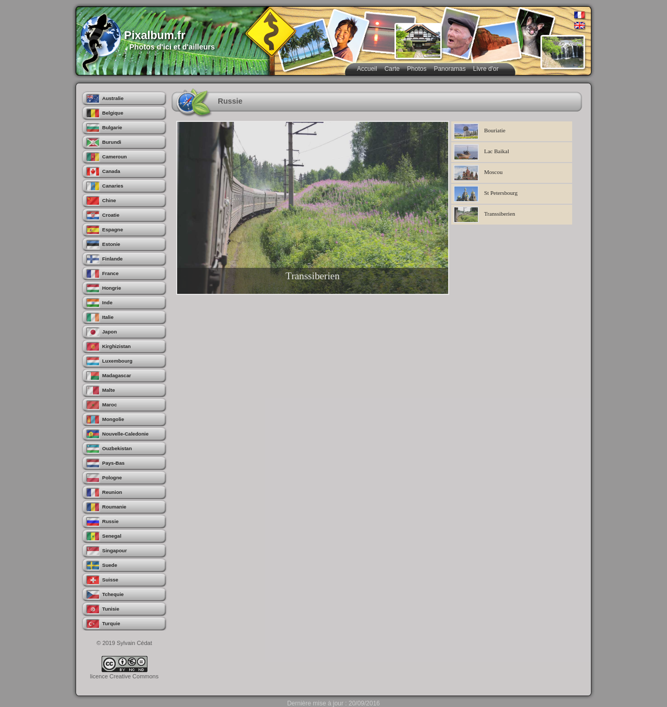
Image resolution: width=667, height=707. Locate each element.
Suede (109, 565)
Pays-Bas (113, 463)
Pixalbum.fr (155, 35)
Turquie (111, 623)
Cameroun (114, 156)
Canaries (112, 186)
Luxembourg (117, 361)
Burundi (111, 142)
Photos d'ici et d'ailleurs (172, 47)
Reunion (112, 492)
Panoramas (449, 68)
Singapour (114, 550)
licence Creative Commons (124, 676)
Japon (109, 331)
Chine (109, 200)
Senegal (111, 536)
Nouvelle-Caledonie (125, 434)
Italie (108, 317)
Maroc (109, 404)
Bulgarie (112, 127)
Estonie (111, 244)
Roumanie (114, 507)
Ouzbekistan (117, 448)
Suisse (110, 579)
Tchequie (112, 594)
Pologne (112, 477)
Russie (110, 521)
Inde (107, 302)
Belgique (112, 113)
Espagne (112, 229)
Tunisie (110, 609)
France (110, 273)
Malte (108, 390)
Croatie (110, 215)
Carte (392, 68)
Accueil (367, 68)
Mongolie (113, 419)
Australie (112, 98)
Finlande (112, 259)
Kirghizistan (116, 346)
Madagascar (116, 375)
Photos (416, 68)
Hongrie (111, 288)
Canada (111, 171)
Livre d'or (486, 68)
